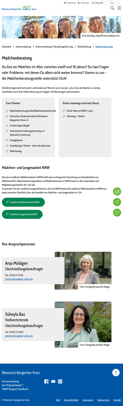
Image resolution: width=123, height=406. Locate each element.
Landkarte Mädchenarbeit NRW (25, 202)
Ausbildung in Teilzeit (20, 145)
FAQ (58, 400)
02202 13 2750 (16, 275)
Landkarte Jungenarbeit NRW (23, 214)
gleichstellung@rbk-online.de (19, 279)
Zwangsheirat (16, 140)
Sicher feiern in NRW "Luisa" (80, 110)
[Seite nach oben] (116, 372)
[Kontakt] (117, 212)
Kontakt (117, 400)
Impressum (87, 400)
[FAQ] (117, 191)
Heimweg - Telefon (76, 116)
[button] (119, 8)
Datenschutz (103, 400)
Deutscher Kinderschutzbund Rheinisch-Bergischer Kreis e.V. (29, 118)
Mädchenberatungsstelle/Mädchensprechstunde (33, 110)
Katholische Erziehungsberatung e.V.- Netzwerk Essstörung (28, 132)
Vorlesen (71, 2)
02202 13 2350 (16, 332)
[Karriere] (117, 202)
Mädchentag (16, 151)
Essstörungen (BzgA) (20, 125)
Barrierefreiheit (71, 400)
